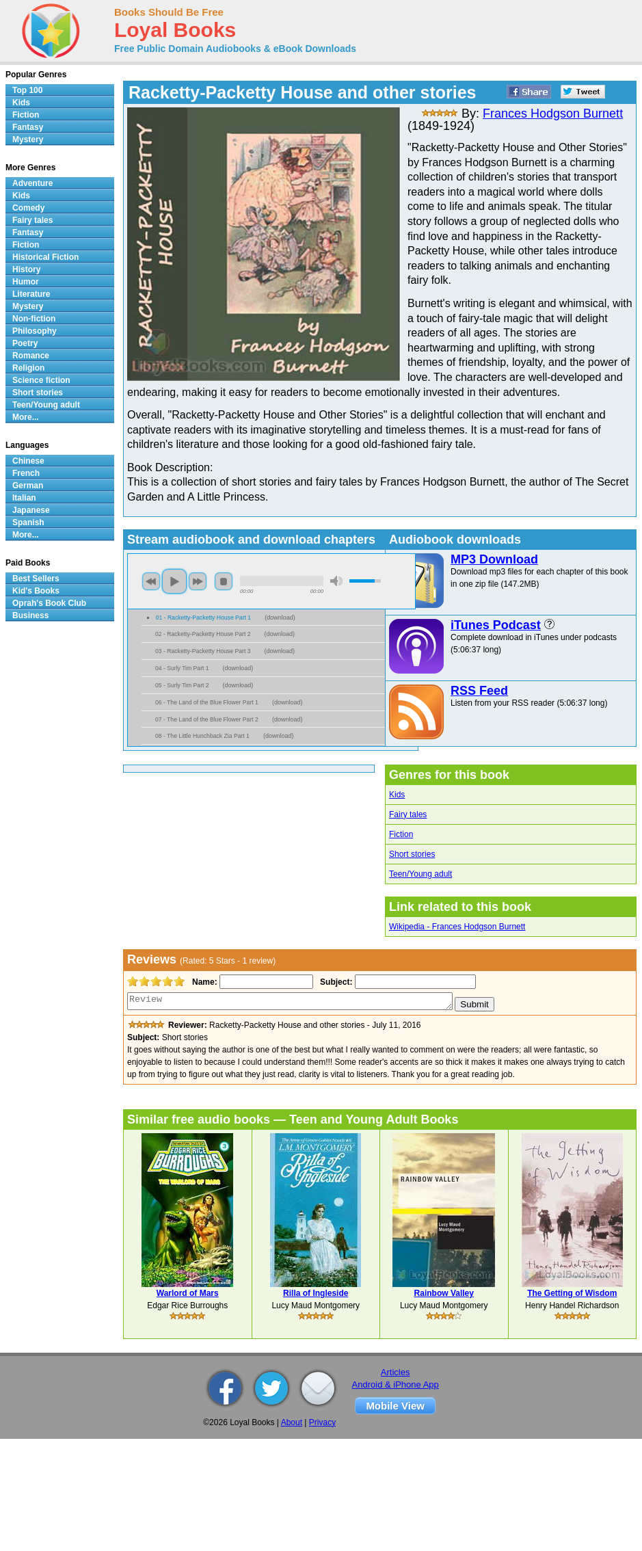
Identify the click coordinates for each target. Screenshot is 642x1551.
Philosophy (34, 331)
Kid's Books (35, 591)
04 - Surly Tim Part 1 (182, 668)
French (26, 473)
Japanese (31, 510)
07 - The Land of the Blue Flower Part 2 (206, 719)
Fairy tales (408, 814)
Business (30, 615)
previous (151, 581)
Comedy (28, 208)
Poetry (25, 343)
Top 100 (27, 90)
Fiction (401, 834)
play (174, 581)
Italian (24, 498)
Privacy (322, 1422)
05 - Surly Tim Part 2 (182, 685)
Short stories (412, 854)
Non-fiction (33, 318)
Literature (31, 294)
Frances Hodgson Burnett (553, 113)
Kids (397, 794)
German (27, 485)
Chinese (28, 461)
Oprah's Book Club (49, 603)
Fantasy (27, 127)
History (26, 269)
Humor (25, 282)
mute (336, 581)
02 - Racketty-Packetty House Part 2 (203, 634)
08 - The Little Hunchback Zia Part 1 (202, 735)
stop (223, 581)
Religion (28, 368)
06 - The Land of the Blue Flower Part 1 (206, 702)
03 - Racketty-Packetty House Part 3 (203, 651)
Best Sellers (35, 578)
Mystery (27, 139)
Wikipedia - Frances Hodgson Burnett (457, 926)
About (291, 1422)
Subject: (334, 982)
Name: (203, 982)
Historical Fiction (45, 257)
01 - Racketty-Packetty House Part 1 (204, 617)
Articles (395, 1372)
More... (25, 417)
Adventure (32, 183)
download (280, 617)
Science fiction (41, 380)
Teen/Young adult (420, 874)
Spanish (28, 522)
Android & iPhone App (395, 1384)
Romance (30, 355)
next (197, 581)
